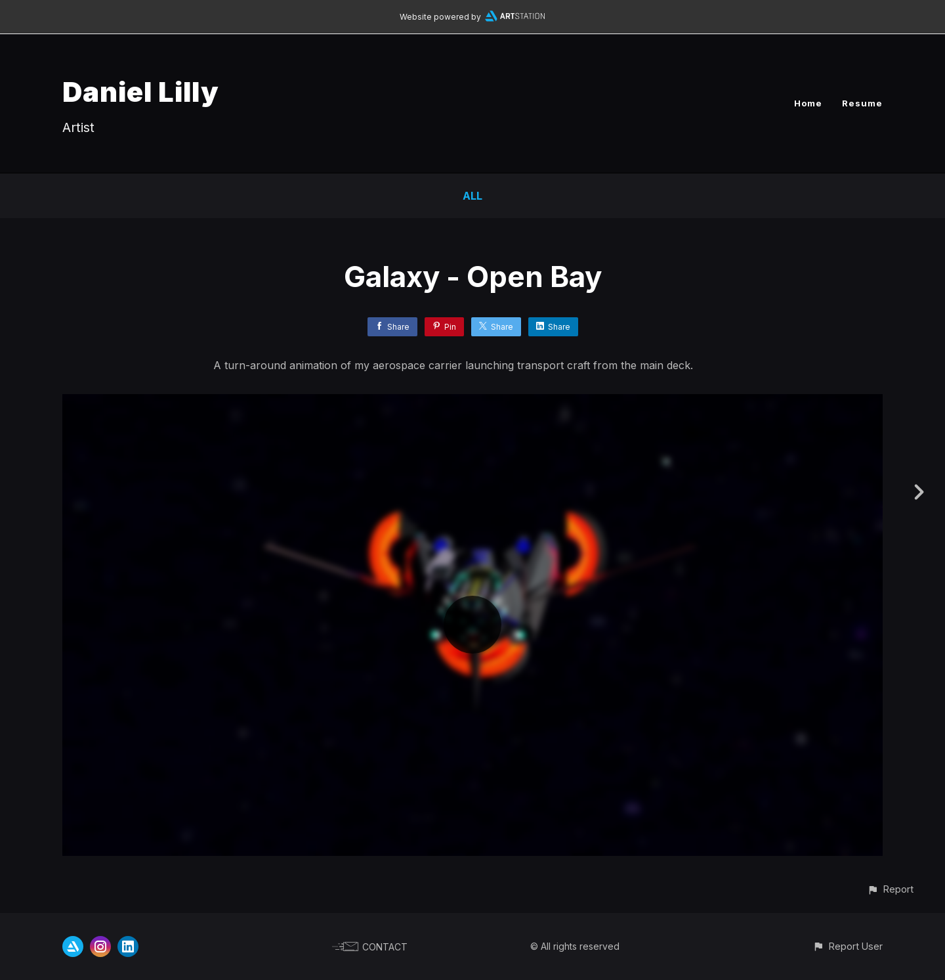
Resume (862, 103)
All (472, 195)
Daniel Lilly (140, 91)
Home (808, 103)
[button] (890, 889)
